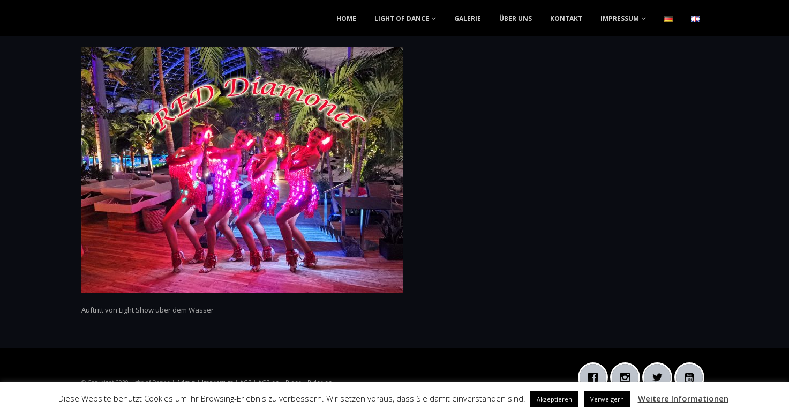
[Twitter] (660, 377)
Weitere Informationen (683, 398)
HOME (346, 18)
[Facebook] (596, 377)
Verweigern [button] (607, 399)
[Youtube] (692, 377)
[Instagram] (628, 377)
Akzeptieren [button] (554, 399)
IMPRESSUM (619, 18)
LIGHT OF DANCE (401, 18)
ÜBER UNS (515, 18)
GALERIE (467, 18)
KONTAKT (566, 18)
